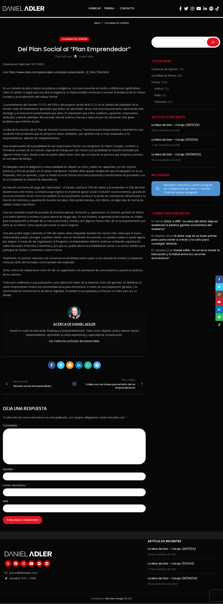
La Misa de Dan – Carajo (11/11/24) (174, 140)
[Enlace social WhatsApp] (88, 365)
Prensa (155, 82)
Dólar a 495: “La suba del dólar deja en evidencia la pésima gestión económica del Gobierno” (184, 225)
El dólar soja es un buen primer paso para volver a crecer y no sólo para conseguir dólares (184, 239)
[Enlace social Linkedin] (205, 8)
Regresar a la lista (74, 384)
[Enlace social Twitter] (186, 8)
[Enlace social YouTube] (198, 8)
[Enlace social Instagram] (192, 8)
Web (5, 501)
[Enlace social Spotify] (211, 8)
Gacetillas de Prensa (163, 75)
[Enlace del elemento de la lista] (39, 573)
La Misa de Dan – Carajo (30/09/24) (176, 154)
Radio (157, 95)
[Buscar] (213, 42)
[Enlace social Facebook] (180, 8)
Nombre (9, 470)
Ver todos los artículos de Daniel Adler (74, 341)
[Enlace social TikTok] (217, 8)
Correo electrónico (15, 485)
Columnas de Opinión (116, 23)
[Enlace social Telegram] (97, 365)
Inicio (97, 23)
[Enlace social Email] (70, 365)
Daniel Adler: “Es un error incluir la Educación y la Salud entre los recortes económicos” (185, 254)
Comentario (11, 426)
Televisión (160, 102)
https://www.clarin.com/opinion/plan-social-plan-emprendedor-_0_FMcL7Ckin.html (59, 72)
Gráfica (158, 88)
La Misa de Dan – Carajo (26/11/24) (175, 125)
